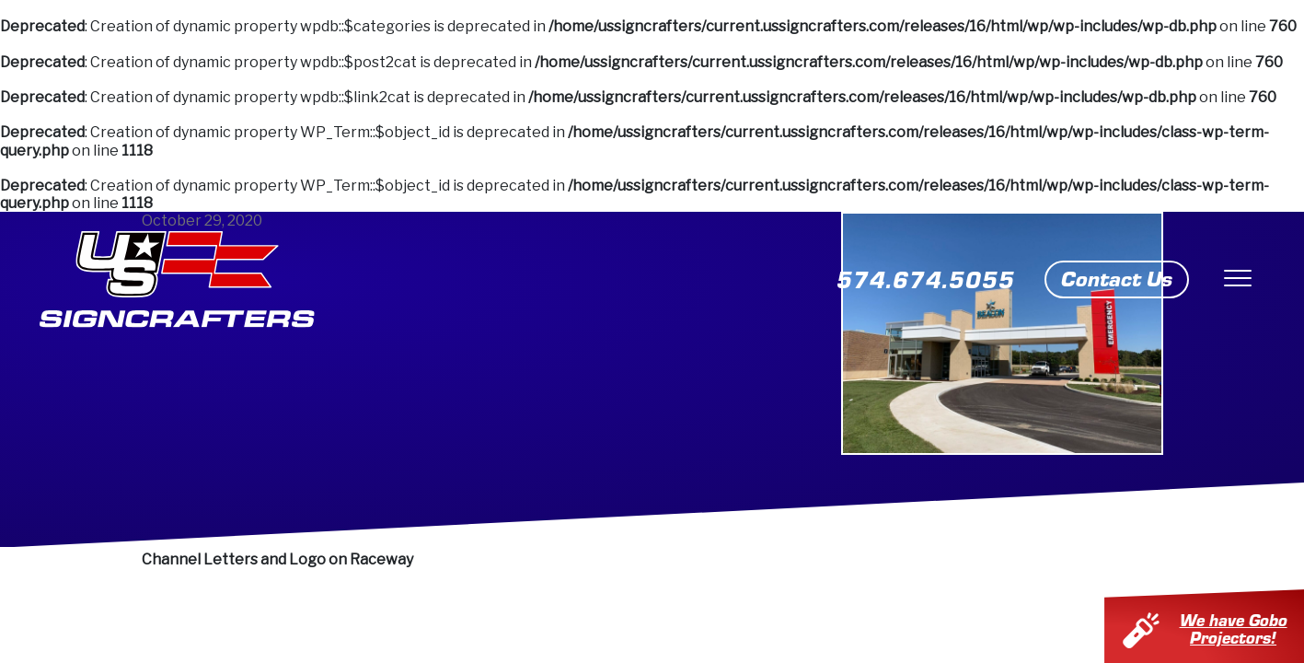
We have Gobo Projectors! (1245, 627)
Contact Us (1116, 277)
